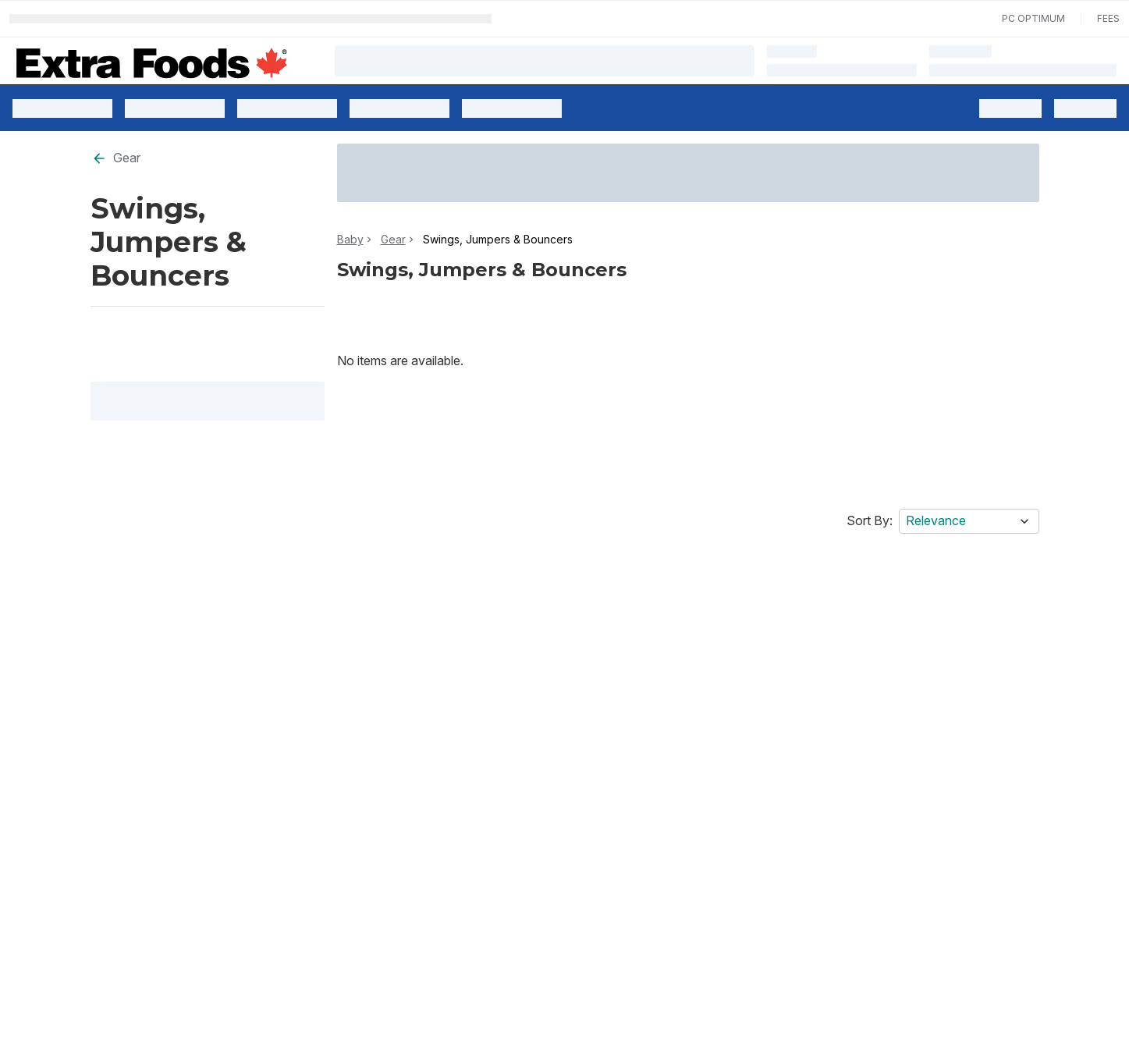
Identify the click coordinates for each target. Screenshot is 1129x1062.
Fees (1108, 18)
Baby (350, 239)
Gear (115, 158)
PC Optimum (1033, 18)
